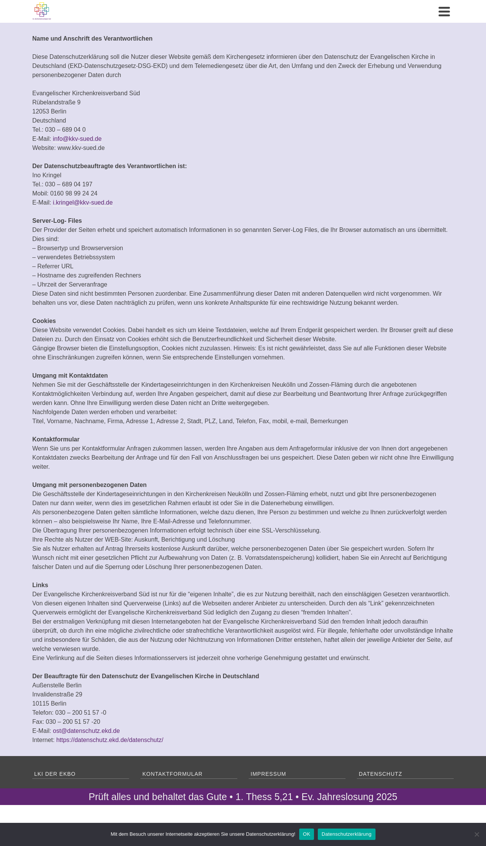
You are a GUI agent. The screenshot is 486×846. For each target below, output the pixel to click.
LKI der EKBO (55, 774)
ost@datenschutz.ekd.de (86, 731)
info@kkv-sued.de (77, 138)
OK (306, 834)
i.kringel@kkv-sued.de (83, 202)
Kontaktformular (172, 774)
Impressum (268, 774)
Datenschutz (380, 774)
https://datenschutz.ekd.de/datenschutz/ (109, 740)
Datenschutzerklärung (346, 834)
